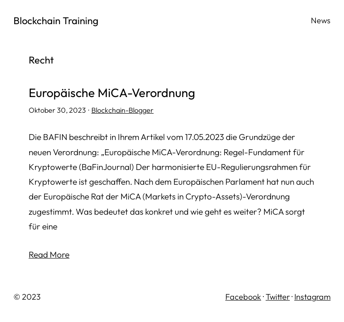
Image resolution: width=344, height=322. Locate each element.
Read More (49, 254)
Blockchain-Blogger (122, 110)
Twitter (278, 297)
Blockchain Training (56, 20)
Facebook (243, 297)
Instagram (312, 297)
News (321, 20)
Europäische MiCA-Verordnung (112, 93)
